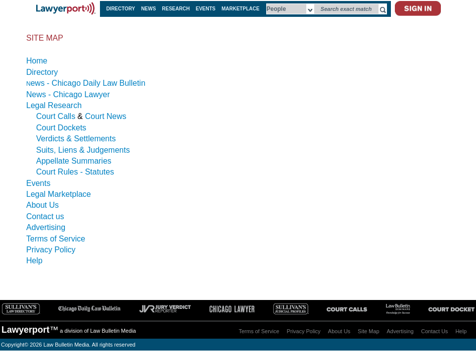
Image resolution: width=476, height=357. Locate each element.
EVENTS (206, 8)
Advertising (45, 227)
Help (34, 260)
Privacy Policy (51, 249)
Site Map (368, 331)
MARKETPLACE (241, 8)
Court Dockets (61, 127)
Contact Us (434, 331)
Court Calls (57, 116)
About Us (42, 205)
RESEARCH (176, 8)
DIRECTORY (120, 8)
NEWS (148, 8)
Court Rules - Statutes (75, 172)
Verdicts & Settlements (76, 138)
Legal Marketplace (58, 194)
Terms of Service (55, 239)
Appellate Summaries (73, 161)
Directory (42, 72)
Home (37, 61)
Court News (106, 116)
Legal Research (54, 105)
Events (38, 183)
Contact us (45, 216)
